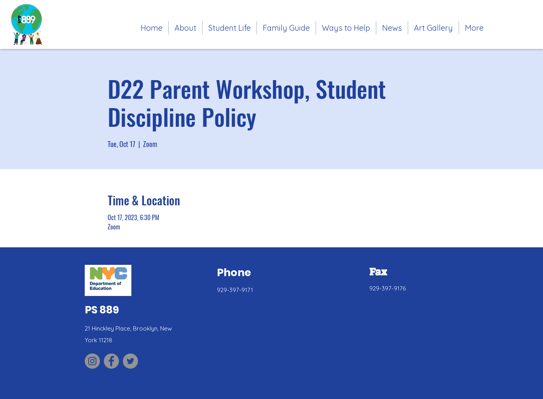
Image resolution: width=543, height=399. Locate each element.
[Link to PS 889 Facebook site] (111, 361)
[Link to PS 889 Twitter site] (130, 361)
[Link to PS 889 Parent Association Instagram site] (92, 361)
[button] (230, 28)
